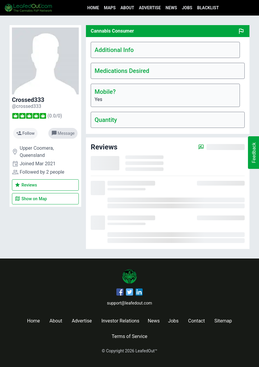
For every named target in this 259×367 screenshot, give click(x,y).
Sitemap (223, 321)
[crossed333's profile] (26, 106)
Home (93, 7)
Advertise (150, 7)
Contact (196, 321)
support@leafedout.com (129, 303)
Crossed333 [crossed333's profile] (28, 99)
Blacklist (208, 7)
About (127, 7)
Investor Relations (120, 321)
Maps (109, 7)
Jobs (187, 7)
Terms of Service (129, 336)
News (171, 7)
